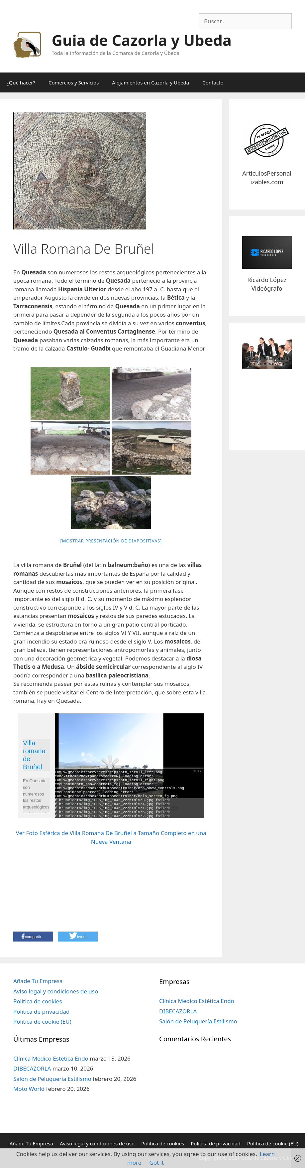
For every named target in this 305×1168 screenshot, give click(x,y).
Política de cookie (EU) (42, 1021)
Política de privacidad (41, 1011)
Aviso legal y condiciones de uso (55, 991)
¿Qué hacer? (21, 82)
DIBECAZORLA (32, 1068)
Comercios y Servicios (74, 82)
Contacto (212, 82)
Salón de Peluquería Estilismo (52, 1079)
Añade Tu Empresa (38, 981)
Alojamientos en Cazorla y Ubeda (150, 82)
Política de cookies (37, 1001)
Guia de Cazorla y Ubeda (142, 40)
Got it (156, 1162)
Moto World (29, 1089)
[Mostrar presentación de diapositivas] (111, 541)
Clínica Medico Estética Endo (50, 1058)
